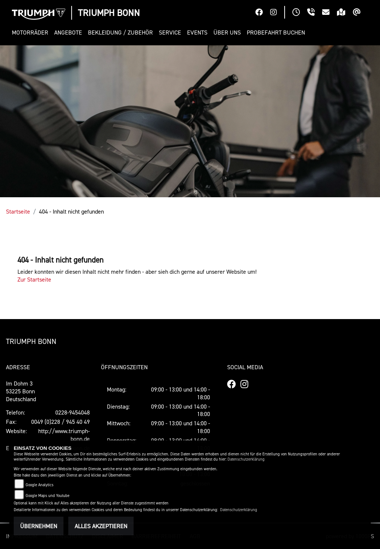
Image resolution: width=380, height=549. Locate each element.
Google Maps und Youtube (47, 495)
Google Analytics (39, 485)
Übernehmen (38, 526)
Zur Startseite (34, 279)
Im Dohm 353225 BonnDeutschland (21, 391)
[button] (31, 32)
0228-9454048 (72, 412)
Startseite (18, 211)
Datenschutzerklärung (246, 459)
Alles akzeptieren (101, 526)
